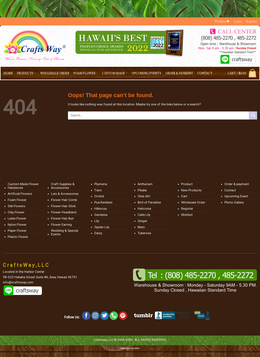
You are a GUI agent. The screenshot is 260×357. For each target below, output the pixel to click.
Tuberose (144, 233)
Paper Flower (17, 230)
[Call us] (114, 315)
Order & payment (179, 73)
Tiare (98, 190)
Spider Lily (101, 227)
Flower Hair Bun (62, 218)
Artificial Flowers (20, 194)
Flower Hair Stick (63, 206)
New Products (191, 190)
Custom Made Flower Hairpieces (23, 186)
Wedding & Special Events (64, 232)
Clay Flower (16, 212)
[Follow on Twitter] (104, 315)
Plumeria (100, 184)
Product (187, 184)
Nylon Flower (17, 224)
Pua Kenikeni (103, 202)
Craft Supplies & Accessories (62, 186)
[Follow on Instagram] (95, 315)
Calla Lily (144, 215)
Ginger (142, 221)
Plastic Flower (18, 237)
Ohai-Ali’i (144, 196)
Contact (204, 73)
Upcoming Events (146, 73)
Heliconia (144, 208)
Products (26, 73)
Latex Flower (17, 218)
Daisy (98, 233)
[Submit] (253, 115)
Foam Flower (85, 73)
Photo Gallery (234, 202)
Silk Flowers (16, 206)
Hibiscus (100, 208)
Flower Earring (61, 224)
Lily (96, 221)
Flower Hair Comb (64, 200)
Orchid (99, 196)
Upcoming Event (236, 196)
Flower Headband (63, 212)
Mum (141, 227)
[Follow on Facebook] (86, 315)
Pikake (142, 190)
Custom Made (114, 73)
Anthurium (145, 184)
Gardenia (100, 215)
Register (251, 21)
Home (8, 73)
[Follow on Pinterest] (123, 315)
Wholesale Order (54, 73)
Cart (184, 196)
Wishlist (187, 215)
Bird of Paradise (149, 202)
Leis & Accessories (65, 194)
